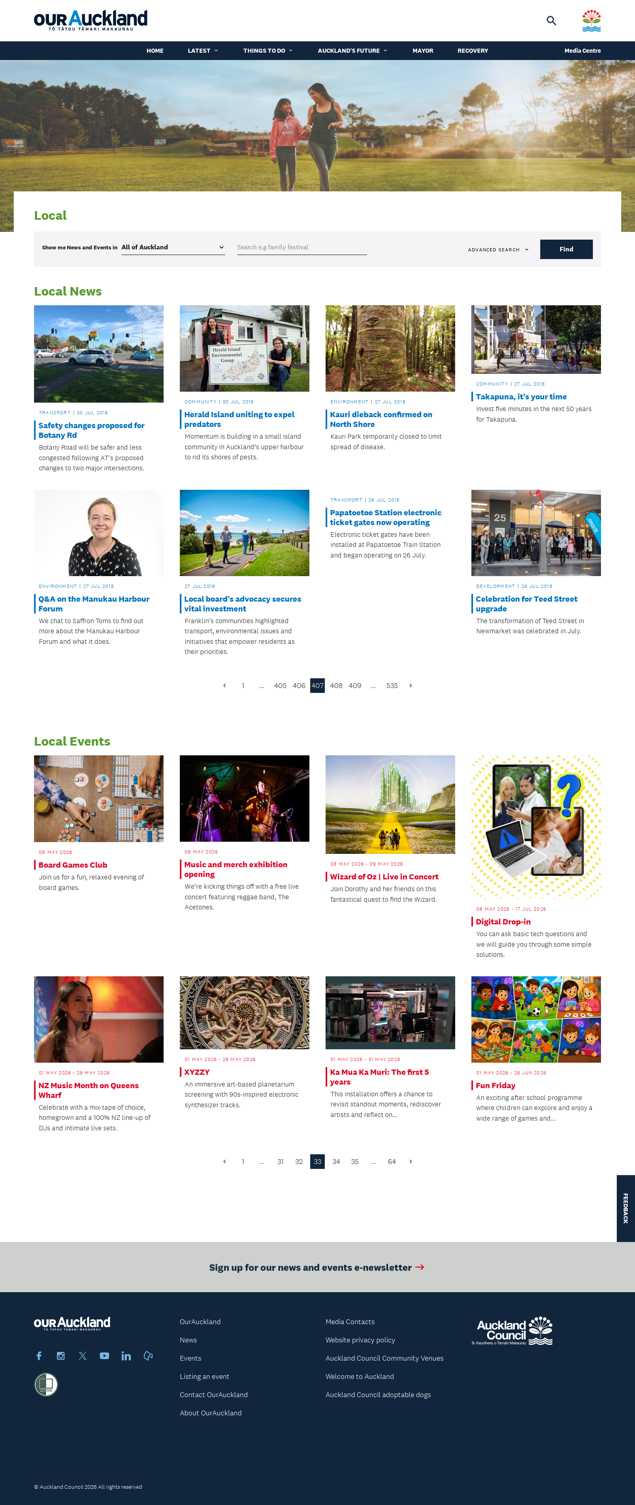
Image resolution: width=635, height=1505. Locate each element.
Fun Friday (496, 1085)
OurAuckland (200, 1321)
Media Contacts (350, 1321)
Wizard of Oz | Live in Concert (384, 876)
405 (280, 685)
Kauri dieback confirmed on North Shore (381, 419)
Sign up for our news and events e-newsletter (317, 1271)
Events (190, 1358)
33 (317, 1161)
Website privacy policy (360, 1340)
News (188, 1340)
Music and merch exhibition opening (236, 869)
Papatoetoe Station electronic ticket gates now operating (385, 517)
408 (336, 685)
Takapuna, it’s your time (521, 396)
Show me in (79, 247)
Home (155, 50)
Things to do (268, 50)
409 (355, 685)
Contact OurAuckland (214, 1394)
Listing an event (205, 1376)
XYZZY (197, 1072)
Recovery (473, 50)
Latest (203, 50)
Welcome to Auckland (360, 1376)
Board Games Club (72, 865)
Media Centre (583, 50)
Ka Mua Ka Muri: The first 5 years (379, 1077)
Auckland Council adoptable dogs (378, 1394)
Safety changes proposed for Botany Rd (91, 430)
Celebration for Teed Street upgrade (526, 603)
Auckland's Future (353, 50)
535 (392, 685)
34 (336, 1161)
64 (392, 1161)
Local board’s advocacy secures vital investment (242, 603)
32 (299, 1161)
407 (317, 685)
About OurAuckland (211, 1413)
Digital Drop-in (503, 921)
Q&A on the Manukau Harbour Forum (93, 603)
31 (280, 1161)
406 (299, 685)
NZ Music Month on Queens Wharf (88, 1090)
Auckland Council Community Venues (384, 1358)
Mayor (423, 50)
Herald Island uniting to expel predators (239, 419)
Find (566, 249)
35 (355, 1161)
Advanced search (499, 250)
